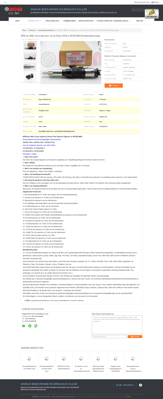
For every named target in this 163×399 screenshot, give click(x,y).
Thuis (24, 30)
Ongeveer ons (52, 21)
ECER (128, 397)
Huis (17, 21)
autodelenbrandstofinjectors (40, 300)
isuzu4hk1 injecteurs (77, 300)
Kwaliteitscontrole (87, 21)
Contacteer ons (105, 21)
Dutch (156, 2)
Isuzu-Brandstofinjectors (46, 30)
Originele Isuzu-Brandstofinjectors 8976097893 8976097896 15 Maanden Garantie (116, 371)
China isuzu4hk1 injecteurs (60, 397)
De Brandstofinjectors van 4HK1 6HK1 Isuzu (47, 368)
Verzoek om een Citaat (142, 2)
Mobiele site (37, 397)
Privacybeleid (46, 397)
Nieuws (139, 21)
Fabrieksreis (70, 21)
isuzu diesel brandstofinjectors (60, 300)
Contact (116, 85)
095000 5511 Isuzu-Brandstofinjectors (63, 367)
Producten (35, 21)
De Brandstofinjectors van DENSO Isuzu (29, 367)
